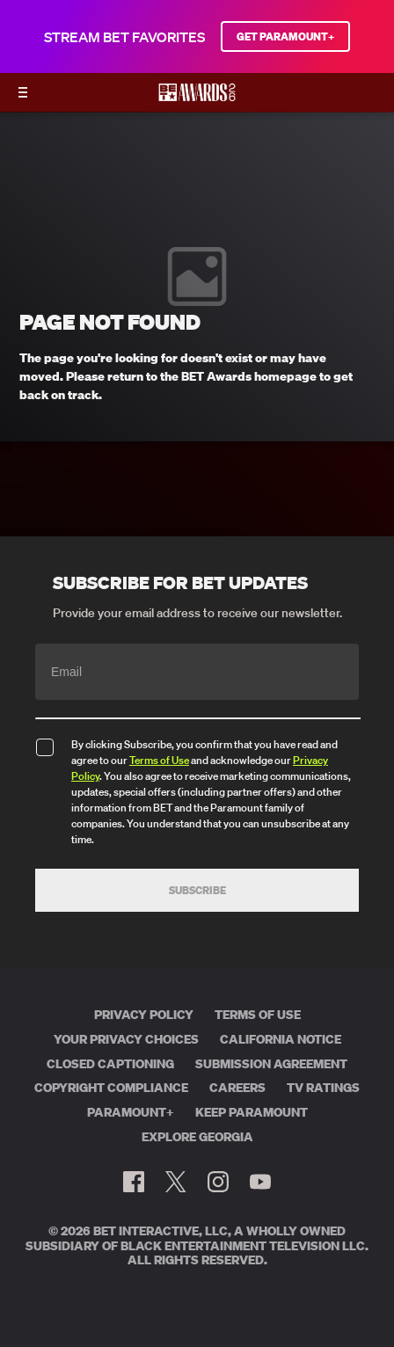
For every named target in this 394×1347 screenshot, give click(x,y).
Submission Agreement (271, 1064)
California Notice (280, 1039)
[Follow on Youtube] (260, 1181)
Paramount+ (130, 1112)
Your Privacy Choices (126, 1039)
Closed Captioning (110, 1064)
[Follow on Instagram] (218, 1181)
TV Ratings (323, 1088)
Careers (237, 1088)
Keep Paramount (251, 1112)
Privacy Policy (143, 1015)
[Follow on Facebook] (133, 1181)
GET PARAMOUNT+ (285, 36)
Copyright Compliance (111, 1088)
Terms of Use (159, 760)
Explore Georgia (197, 1137)
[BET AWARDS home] (197, 97)
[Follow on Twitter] (175, 1181)
